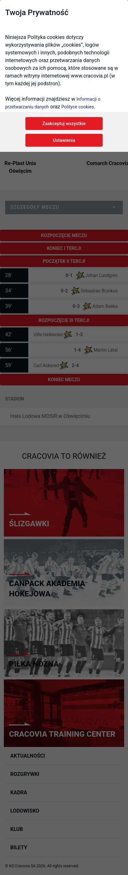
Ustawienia (64, 140)
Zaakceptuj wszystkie (64, 123)
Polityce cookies (77, 106)
